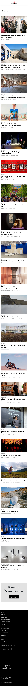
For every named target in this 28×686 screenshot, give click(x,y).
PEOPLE (4, 617)
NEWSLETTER (5, 635)
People (3, 150)
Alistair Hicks (4, 155)
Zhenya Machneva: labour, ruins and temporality (13, 400)
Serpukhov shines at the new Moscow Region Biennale (14, 177)
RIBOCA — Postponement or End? (12, 261)
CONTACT (4, 633)
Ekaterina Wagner (6, 318)
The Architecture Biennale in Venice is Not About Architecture (13, 288)
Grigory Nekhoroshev (6, 262)
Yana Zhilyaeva (5, 349)
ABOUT (3, 630)
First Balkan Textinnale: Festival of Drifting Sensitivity (13, 36)
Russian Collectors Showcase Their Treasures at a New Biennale (13, 124)
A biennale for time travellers (11, 455)
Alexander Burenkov (6, 482)
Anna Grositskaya (6, 513)
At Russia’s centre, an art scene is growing (13, 566)
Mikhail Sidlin (4, 179)
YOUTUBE (4, 641)
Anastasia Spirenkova (7, 402)
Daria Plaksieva (5, 39)
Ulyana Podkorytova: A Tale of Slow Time (13, 374)
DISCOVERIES (5, 619)
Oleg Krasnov (4, 127)
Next (16, 576)
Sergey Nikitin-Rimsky (7, 290)
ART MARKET (5, 622)
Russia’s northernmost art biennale (13, 481)
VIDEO (3, 624)
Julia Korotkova (5, 99)
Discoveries (5, 564)
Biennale (5, 11)
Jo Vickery (4, 208)
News (3, 34)
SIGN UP (14, 597)
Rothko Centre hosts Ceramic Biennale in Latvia (11, 233)
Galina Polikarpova (6, 377)
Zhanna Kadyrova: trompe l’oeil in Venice (12, 432)
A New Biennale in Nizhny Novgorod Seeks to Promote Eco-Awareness (13, 96)
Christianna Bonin (6, 569)
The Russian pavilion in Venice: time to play (13, 539)
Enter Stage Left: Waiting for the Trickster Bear (12, 152)
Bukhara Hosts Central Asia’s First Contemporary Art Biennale (13, 66)
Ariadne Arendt (5, 236)
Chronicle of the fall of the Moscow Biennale (13, 346)
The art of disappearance (9, 511)
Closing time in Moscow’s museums (13, 317)
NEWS (3, 614)
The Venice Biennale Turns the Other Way (13, 205)
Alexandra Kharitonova (7, 69)
